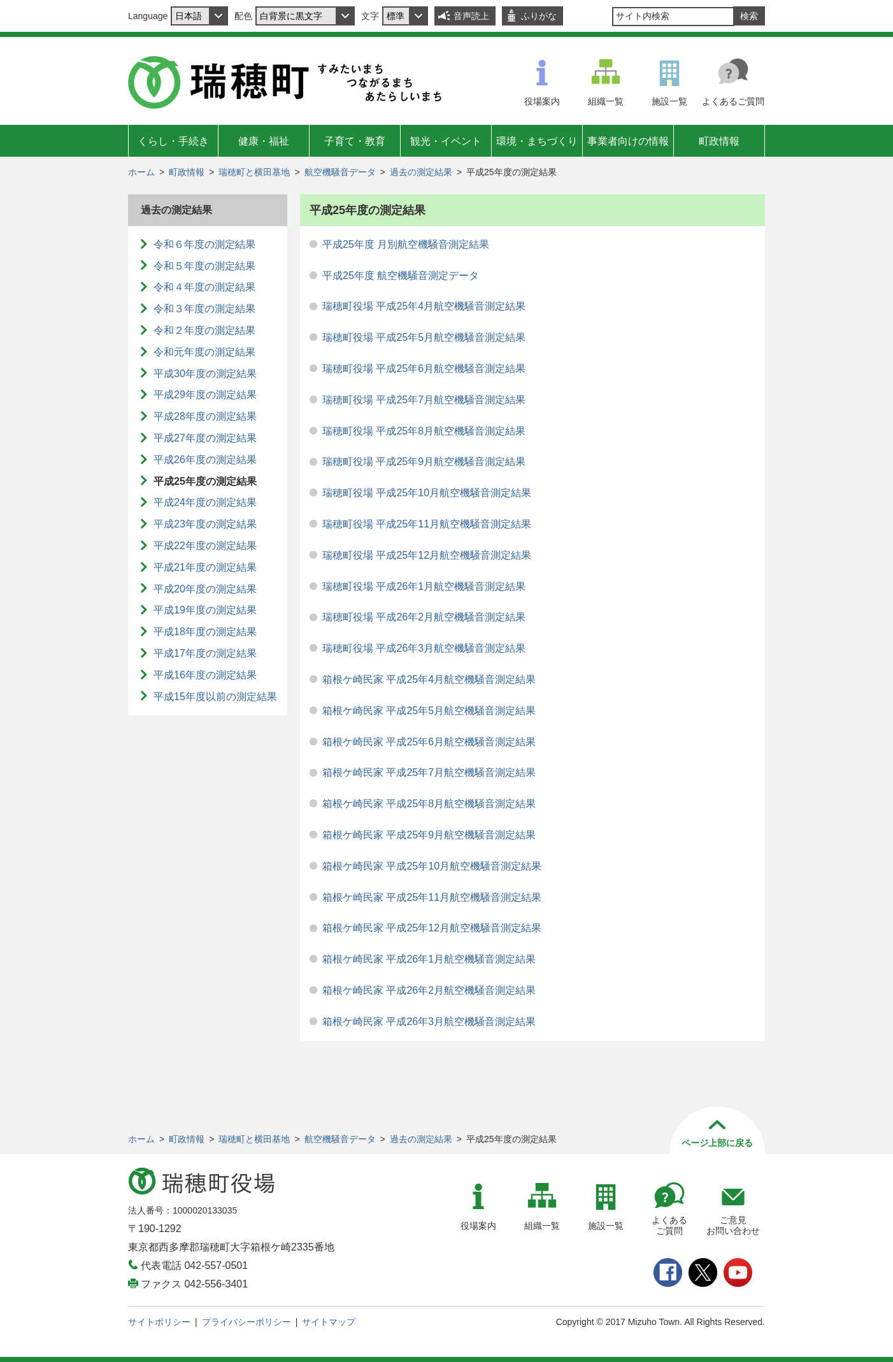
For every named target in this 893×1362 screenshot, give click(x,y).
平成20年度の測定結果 (205, 589)
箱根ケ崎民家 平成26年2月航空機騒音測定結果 (429, 990)
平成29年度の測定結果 (205, 394)
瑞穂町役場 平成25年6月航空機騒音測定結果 (423, 368)
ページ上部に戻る (717, 1143)
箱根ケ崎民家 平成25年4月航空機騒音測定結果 (429, 679)
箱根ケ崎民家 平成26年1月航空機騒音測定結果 (429, 959)
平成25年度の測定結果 (205, 481)
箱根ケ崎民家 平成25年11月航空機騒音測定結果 (431, 897)
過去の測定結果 (421, 172)
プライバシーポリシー (246, 1322)
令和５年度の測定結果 (204, 266)
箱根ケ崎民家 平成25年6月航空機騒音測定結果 (429, 741)
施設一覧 (669, 101)
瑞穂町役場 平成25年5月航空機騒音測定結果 (423, 337)
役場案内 (542, 101)
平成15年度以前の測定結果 (215, 696)
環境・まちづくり (537, 141)
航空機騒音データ (340, 172)
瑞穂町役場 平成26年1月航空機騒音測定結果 (423, 586)
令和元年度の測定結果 (204, 352)
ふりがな (539, 16)
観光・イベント (446, 141)
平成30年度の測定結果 (205, 373)
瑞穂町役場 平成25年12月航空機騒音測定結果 (426, 555)
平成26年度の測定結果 (205, 459)
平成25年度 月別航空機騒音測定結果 (405, 244)
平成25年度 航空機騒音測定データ (400, 275)
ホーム (141, 172)
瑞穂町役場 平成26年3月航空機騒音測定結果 (423, 648)
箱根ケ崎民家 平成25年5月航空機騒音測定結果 (429, 710)
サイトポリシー (159, 1322)
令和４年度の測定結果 (204, 287)
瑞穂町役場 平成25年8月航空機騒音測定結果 (423, 431)
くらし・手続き (173, 141)
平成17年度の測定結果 (205, 653)
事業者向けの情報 (628, 141)
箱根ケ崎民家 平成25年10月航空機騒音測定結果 (431, 866)
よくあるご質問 (733, 101)
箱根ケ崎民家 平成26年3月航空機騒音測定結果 (429, 1021)
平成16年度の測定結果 (205, 675)
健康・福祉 (263, 141)
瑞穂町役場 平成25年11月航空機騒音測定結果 (426, 524)
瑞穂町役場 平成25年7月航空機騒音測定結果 (423, 399)
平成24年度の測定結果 (205, 502)
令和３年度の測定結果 (204, 308)
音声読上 (471, 16)
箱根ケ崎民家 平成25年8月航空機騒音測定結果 (429, 803)
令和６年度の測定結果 (204, 244)
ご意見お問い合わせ (733, 1225)
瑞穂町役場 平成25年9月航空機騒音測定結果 (423, 461)
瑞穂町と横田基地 (254, 172)
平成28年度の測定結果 (205, 416)
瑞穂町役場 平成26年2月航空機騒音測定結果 (423, 617)
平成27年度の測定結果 (205, 438)
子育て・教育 (354, 141)
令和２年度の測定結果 (204, 330)
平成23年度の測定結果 (205, 524)
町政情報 (719, 141)
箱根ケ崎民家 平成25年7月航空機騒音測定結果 (429, 772)
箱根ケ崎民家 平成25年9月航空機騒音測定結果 (429, 834)
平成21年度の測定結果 (205, 567)
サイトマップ (328, 1322)
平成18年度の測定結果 (205, 631)
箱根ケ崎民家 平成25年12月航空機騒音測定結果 (431, 927)
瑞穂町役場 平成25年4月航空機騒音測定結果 (423, 306)
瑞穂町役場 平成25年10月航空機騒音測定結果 (426, 492)
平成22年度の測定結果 (205, 545)
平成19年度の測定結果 (205, 610)
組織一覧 (606, 101)
